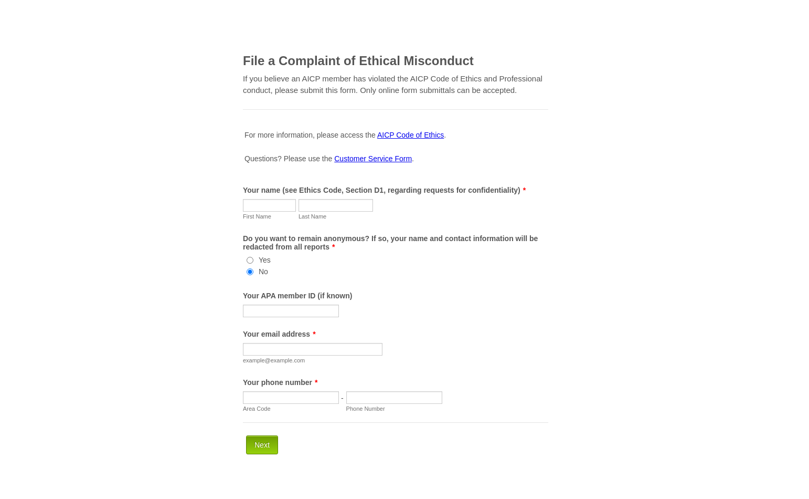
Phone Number (365, 409)
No (263, 271)
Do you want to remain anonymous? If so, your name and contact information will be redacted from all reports (390, 242)
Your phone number (280, 382)
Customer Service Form (373, 158)
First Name (257, 216)
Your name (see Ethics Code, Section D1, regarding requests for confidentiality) (384, 190)
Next (262, 445)
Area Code (257, 409)
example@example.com (274, 360)
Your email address (279, 334)
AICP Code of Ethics (410, 135)
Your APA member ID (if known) (297, 296)
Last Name (312, 216)
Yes (265, 260)
